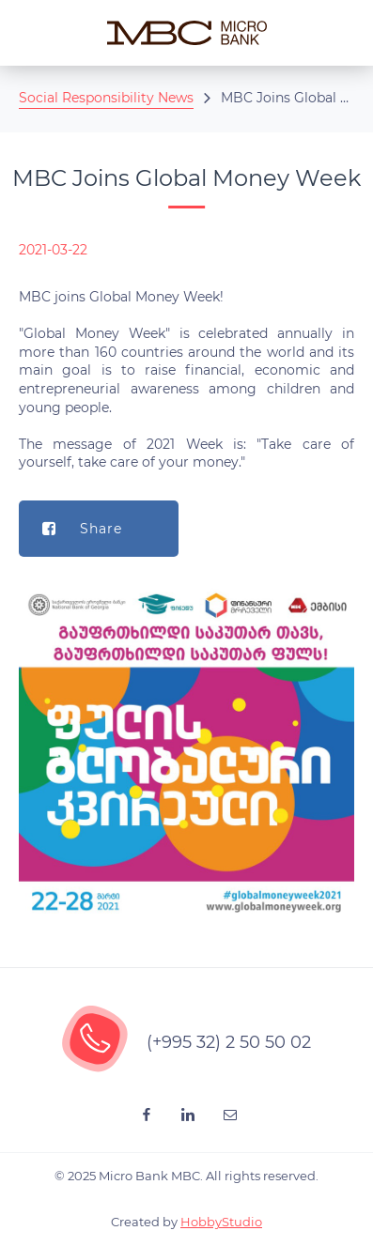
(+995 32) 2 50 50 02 (229, 1042)
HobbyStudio (221, 1221)
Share (70, 528)
